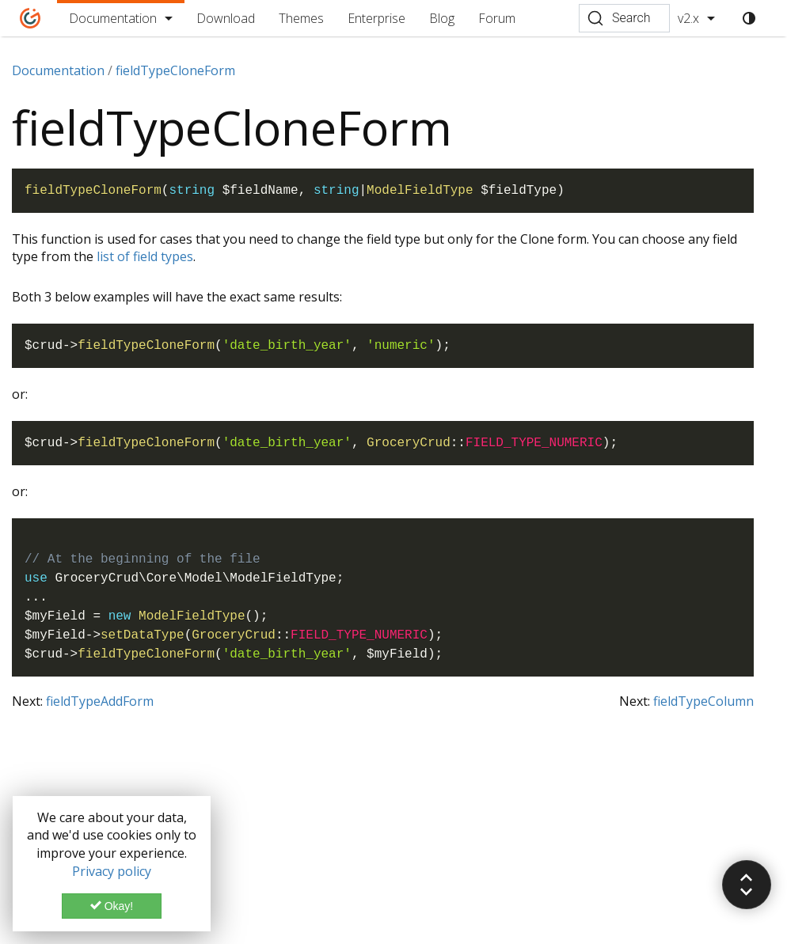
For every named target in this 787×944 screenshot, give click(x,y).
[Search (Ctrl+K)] (624, 18)
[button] (746, 884)
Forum (496, 18)
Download (225, 18)
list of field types (145, 256)
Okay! (111, 906)
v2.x (688, 18)
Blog (441, 18)
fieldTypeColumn (703, 701)
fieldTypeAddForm (100, 701)
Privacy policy (111, 871)
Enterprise (376, 18)
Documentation (113, 18)
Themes (301, 18)
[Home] (30, 18)
